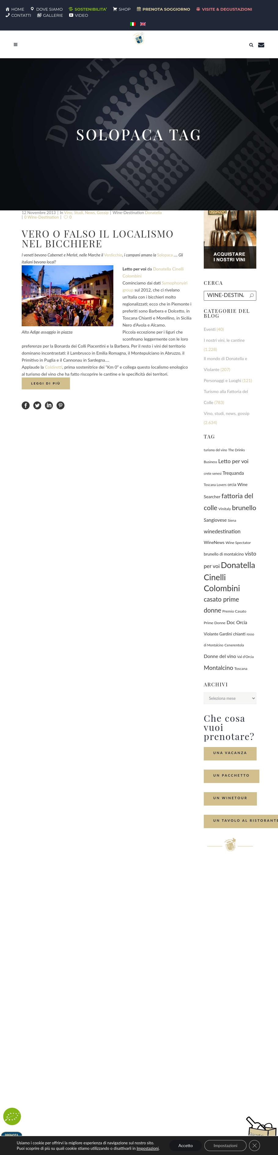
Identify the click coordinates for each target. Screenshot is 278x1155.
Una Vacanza (230, 753)
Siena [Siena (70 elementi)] (232, 520)
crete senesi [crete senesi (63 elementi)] (212, 473)
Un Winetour (230, 798)
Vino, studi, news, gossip (86, 212)
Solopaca (165, 254)
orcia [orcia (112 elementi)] (232, 484)
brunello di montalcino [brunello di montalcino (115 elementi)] (224, 554)
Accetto (185, 1145)
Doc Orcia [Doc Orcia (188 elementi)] (237, 622)
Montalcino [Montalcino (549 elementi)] (218, 667)
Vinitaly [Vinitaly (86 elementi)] (224, 508)
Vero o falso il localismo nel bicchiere (98, 238)
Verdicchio (113, 254)
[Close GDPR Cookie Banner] (254, 1145)
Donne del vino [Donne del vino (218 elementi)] (220, 656)
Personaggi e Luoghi (222, 380)
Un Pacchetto (231, 775)
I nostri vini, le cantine (224, 340)
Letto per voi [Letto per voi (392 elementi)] (233, 461)
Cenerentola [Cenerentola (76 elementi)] (234, 645)
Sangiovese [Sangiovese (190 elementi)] (215, 520)
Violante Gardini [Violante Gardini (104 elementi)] (218, 633)
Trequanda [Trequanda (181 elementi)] (233, 473)
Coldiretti (53, 367)
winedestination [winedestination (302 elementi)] (222, 531)
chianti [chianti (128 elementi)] (239, 633)
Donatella (153, 212)
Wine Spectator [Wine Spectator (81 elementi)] (238, 542)
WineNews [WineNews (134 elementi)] (214, 542)
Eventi (210, 329)
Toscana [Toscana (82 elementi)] (240, 668)
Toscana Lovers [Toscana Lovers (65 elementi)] (215, 485)
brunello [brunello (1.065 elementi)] (244, 507)
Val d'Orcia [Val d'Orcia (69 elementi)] (245, 657)
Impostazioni (148, 1148)
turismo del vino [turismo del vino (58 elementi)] (215, 450)
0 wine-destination (41, 217)
